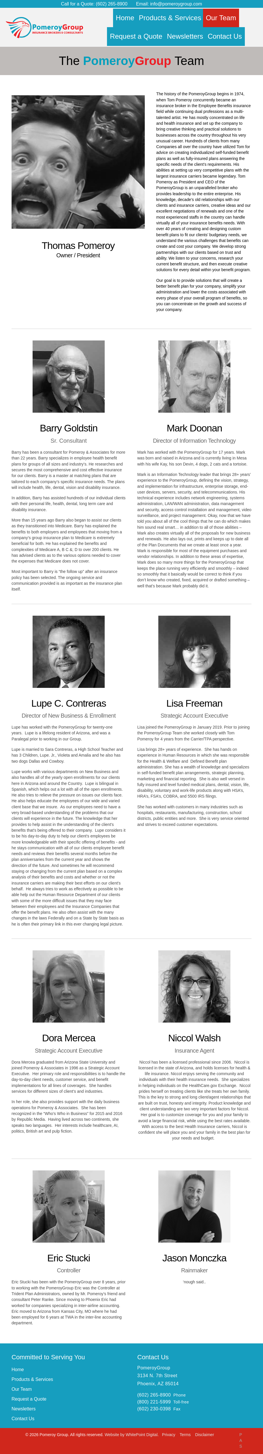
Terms (186, 1434)
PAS (240, 1440)
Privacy (169, 1434)
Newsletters (24, 1408)
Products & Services (32, 1379)
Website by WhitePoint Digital (131, 1434)
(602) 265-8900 (111, 3)
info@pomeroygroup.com (176, 3)
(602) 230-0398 (154, 1408)
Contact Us (23, 1418)
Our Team (22, 1389)
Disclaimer (204, 1434)
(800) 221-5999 (154, 1401)
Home (18, 1369)
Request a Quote (29, 1399)
